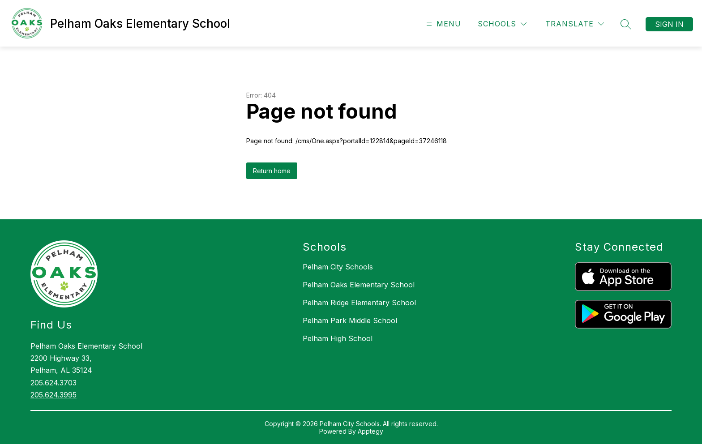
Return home (272, 171)
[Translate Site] (574, 24)
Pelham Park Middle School (350, 320)
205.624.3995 (53, 394)
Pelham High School (337, 338)
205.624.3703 (53, 382)
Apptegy (370, 431)
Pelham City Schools (338, 266)
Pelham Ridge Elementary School (359, 302)
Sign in (669, 24)
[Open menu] (442, 24)
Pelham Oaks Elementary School (359, 284)
